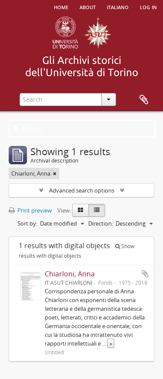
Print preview (30, 210)
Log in (148, 6)
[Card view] (80, 210)
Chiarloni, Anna (70, 274)
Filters (27, 128)
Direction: (100, 223)
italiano (118, 6)
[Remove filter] (55, 173)
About (88, 6)
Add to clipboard (145, 273)
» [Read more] (111, 343)
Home (61, 6)
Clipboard (144, 100)
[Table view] (96, 210)
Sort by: (27, 223)
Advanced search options (82, 190)
